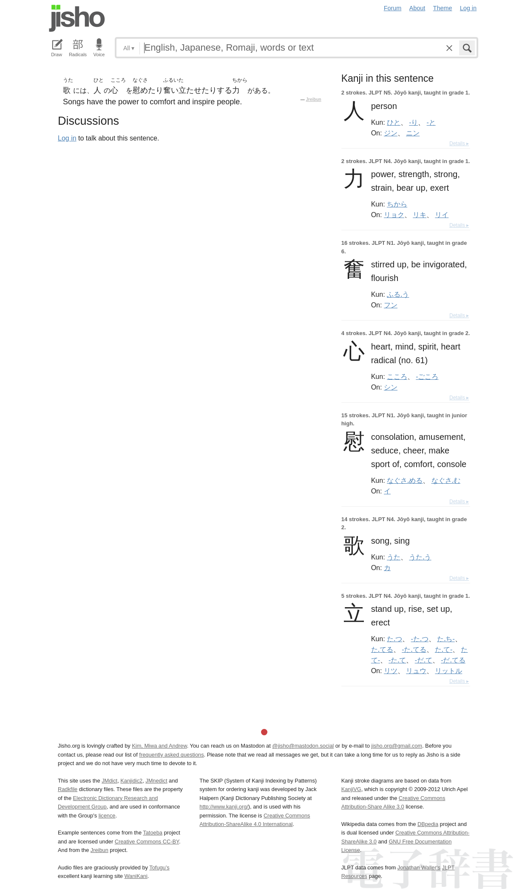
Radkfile (67, 789)
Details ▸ (459, 143)
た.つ (394, 638)
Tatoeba (152, 832)
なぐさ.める (405, 480)
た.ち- (445, 638)
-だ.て (423, 660)
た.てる (382, 649)
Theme (442, 8)
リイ (442, 214)
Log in (468, 8)
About (417, 8)
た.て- (443, 649)
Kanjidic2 (131, 780)
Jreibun (313, 99)
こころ (397, 376)
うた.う (420, 557)
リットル (448, 670)
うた (393, 557)
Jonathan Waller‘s (418, 867)
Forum (393, 8)
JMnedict (156, 780)
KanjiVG (351, 789)
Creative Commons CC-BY (147, 841)
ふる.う (398, 294)
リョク (394, 214)
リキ (419, 214)
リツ (390, 670)
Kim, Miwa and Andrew (159, 746)
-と (431, 122)
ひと (393, 122)
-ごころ (427, 376)
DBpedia (427, 824)
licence (107, 815)
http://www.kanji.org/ (223, 806)
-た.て (397, 660)
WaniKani (136, 876)
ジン (390, 133)
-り (413, 122)
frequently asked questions (171, 754)
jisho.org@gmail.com (396, 746)
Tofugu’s (159, 867)
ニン (413, 133)
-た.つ (420, 638)
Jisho (77, 18)
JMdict (109, 780)
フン (390, 305)
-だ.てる (453, 660)
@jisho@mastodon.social (303, 746)
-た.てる (414, 649)
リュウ (416, 670)
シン (390, 387)
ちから (397, 204)
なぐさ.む (445, 480)
